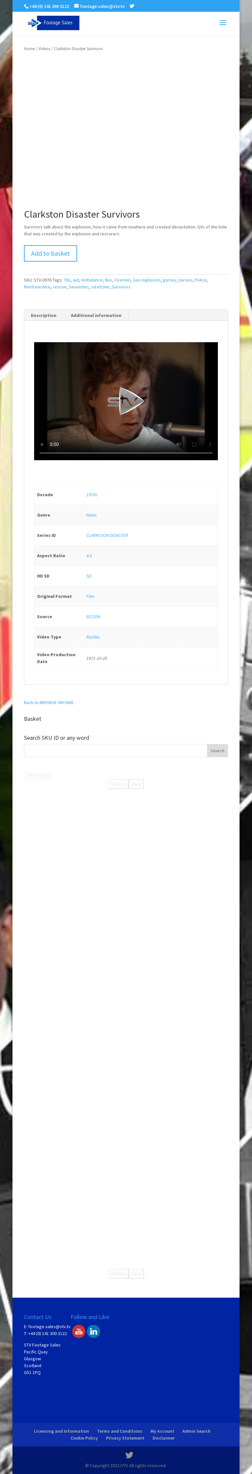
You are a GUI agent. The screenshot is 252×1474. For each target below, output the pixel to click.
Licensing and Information (61, 1431)
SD (88, 576)
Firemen (123, 280)
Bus (108, 280)
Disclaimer (164, 1438)
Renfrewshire (37, 287)
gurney (170, 280)
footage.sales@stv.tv (49, 1326)
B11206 (93, 616)
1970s (91, 495)
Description (43, 315)
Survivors (121, 287)
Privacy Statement (125, 1438)
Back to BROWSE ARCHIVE (49, 702)
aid (76, 280)
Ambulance (92, 280)
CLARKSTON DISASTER (107, 535)
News (91, 515)
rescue (60, 287)
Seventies (79, 287)
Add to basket (50, 253)
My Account (162, 1431)
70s (67, 280)
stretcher (100, 287)
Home (29, 48)
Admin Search (196, 1431)
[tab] (44, 315)
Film (90, 596)
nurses (185, 280)
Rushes (93, 637)
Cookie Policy (84, 1438)
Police (201, 280)
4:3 (89, 556)
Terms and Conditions (119, 1431)
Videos (44, 48)
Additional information (96, 315)
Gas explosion (146, 280)
